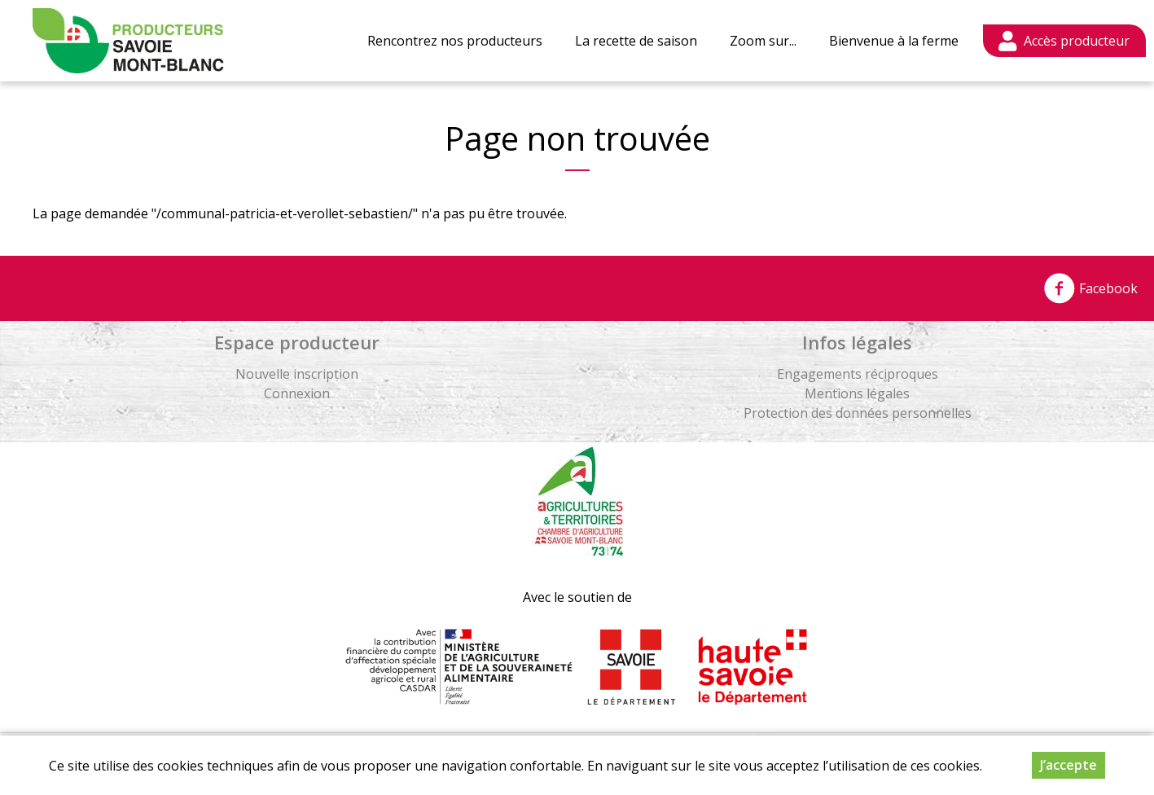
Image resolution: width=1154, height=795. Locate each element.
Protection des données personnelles (858, 413)
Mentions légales (857, 393)
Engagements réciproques (857, 374)
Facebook (1090, 288)
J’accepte (1068, 765)
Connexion (297, 393)
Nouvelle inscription (296, 374)
